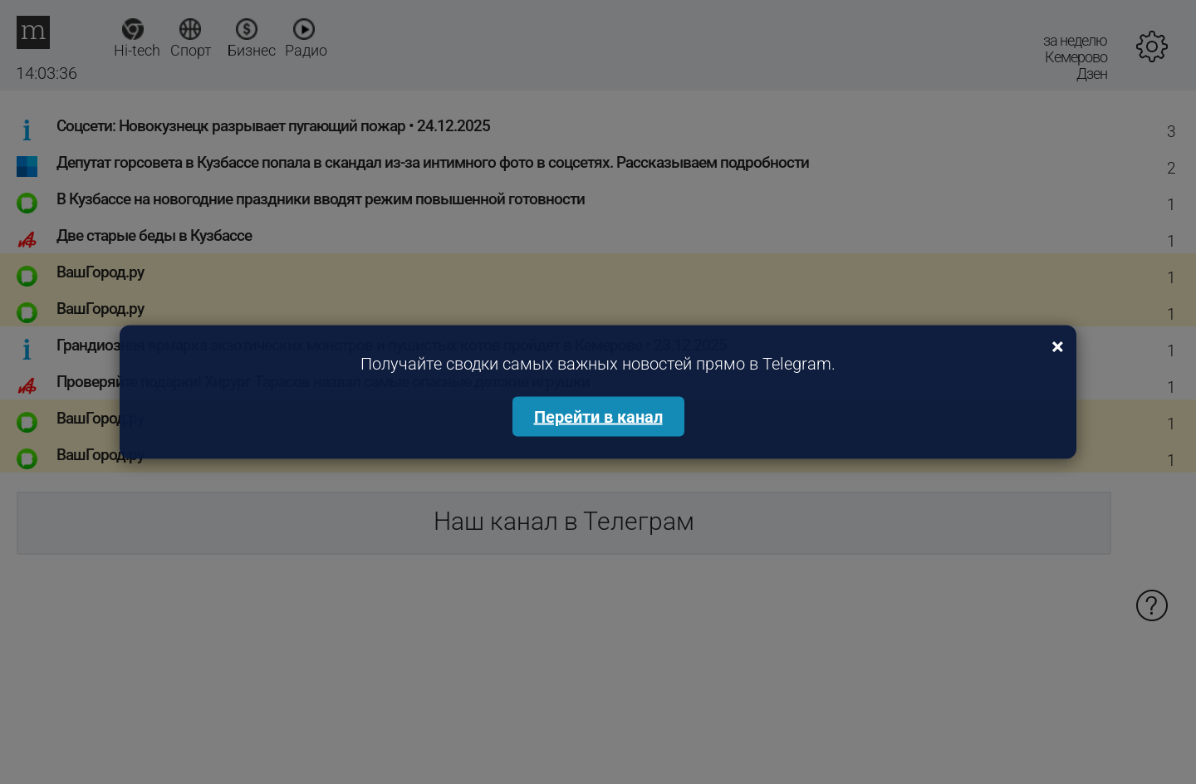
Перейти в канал (598, 417)
